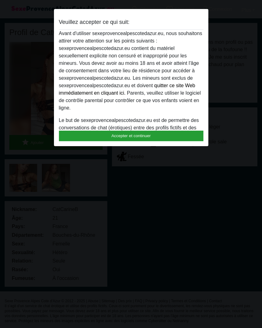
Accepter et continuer (131, 135)
